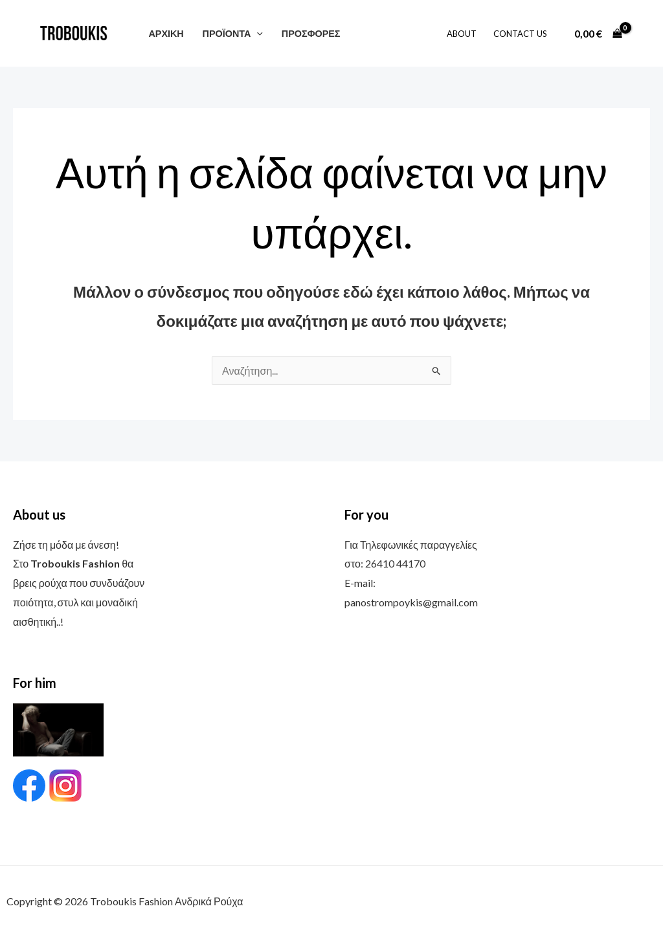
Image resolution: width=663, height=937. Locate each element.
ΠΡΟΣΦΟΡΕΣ (311, 33)
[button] (257, 33)
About (462, 33)
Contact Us (520, 33)
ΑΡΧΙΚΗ (165, 33)
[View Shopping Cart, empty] (597, 34)
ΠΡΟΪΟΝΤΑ (233, 33)
